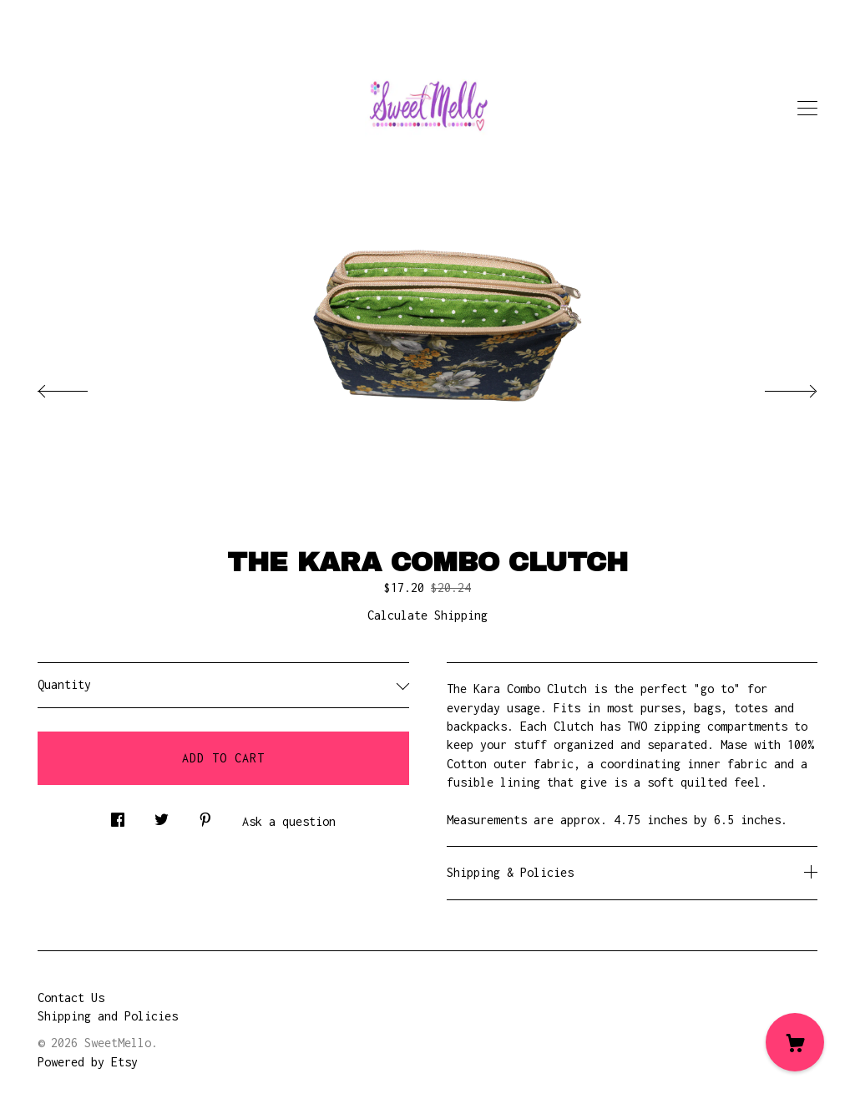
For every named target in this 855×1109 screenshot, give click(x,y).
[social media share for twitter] (161, 815)
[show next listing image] (775, 386)
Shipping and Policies (108, 1016)
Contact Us (71, 997)
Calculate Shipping (427, 615)
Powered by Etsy (88, 1062)
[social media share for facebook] (117, 815)
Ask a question (289, 821)
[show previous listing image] (79, 386)
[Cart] (795, 1042)
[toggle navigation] (807, 108)
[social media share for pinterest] (205, 815)
